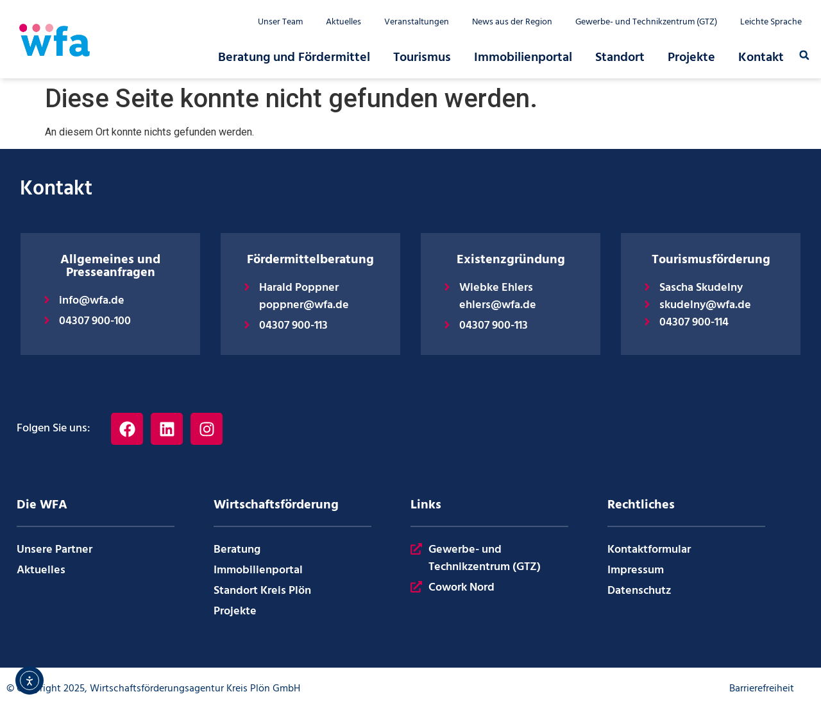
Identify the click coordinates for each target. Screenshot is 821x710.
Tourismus (422, 57)
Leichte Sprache (771, 22)
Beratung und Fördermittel (294, 57)
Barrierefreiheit (761, 688)
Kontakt (761, 57)
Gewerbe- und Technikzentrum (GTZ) (646, 22)
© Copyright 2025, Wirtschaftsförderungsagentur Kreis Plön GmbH (153, 688)
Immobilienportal (523, 57)
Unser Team (280, 22)
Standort (620, 57)
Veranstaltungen (416, 22)
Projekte (691, 57)
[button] (804, 55)
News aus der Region (512, 22)
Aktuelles (343, 22)
